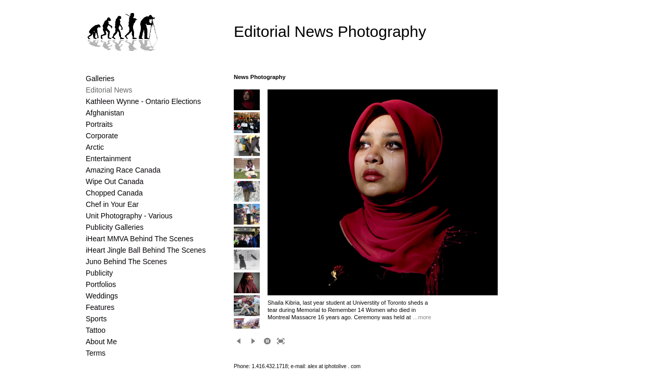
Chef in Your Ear (112, 204)
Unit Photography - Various (129, 216)
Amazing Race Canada (123, 170)
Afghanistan (105, 113)
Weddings (102, 296)
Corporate (102, 136)
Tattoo (95, 330)
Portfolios (101, 284)
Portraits (99, 124)
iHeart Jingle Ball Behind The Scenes (146, 250)
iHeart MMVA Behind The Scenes (139, 238)
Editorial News (109, 90)
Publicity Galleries (114, 227)
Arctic (95, 147)
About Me (101, 341)
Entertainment (108, 158)
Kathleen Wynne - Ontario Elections (143, 101)
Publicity (99, 273)
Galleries (100, 78)
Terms (95, 353)
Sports (96, 319)
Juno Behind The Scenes (126, 261)
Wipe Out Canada (114, 181)
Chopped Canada (114, 193)
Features (100, 307)
